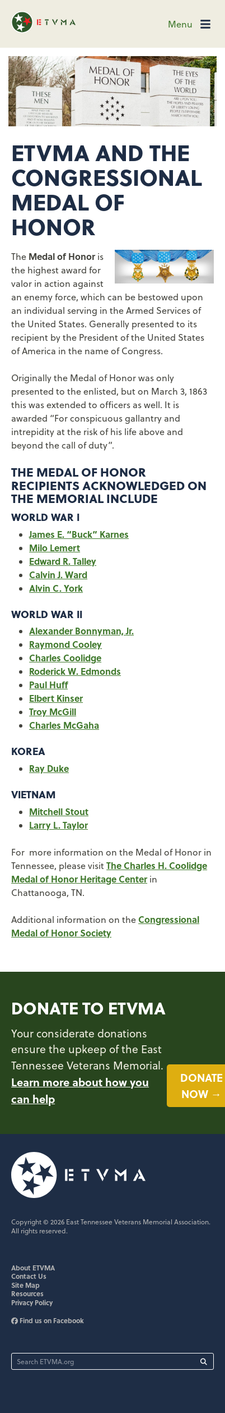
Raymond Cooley (65, 644)
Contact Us (28, 1276)
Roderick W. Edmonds (75, 671)
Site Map (25, 1285)
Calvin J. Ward (58, 574)
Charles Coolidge (65, 657)
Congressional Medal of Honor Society (105, 926)
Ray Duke (49, 768)
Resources (27, 1293)
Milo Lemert (54, 547)
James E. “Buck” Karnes (79, 534)
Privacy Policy (32, 1302)
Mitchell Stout (58, 811)
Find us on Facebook (47, 1320)
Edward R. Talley (62, 561)
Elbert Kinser (56, 698)
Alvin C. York (56, 588)
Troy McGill (52, 711)
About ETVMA (33, 1268)
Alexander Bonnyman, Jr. (81, 630)
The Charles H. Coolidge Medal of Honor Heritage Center (109, 872)
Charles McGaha (64, 725)
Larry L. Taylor (58, 824)
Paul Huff (48, 684)
